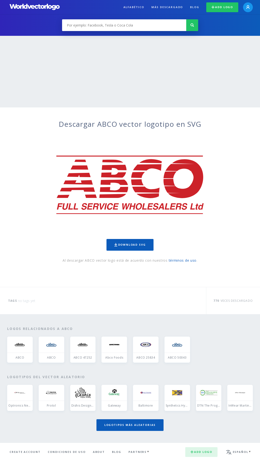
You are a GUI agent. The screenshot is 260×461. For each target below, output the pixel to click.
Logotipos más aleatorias (130, 425)
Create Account (25, 452)
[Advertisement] (130, 71)
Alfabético (133, 7)
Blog (194, 7)
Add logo (222, 7)
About (99, 452)
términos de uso (183, 260)
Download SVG (130, 244)
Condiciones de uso (67, 452)
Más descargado (167, 7)
